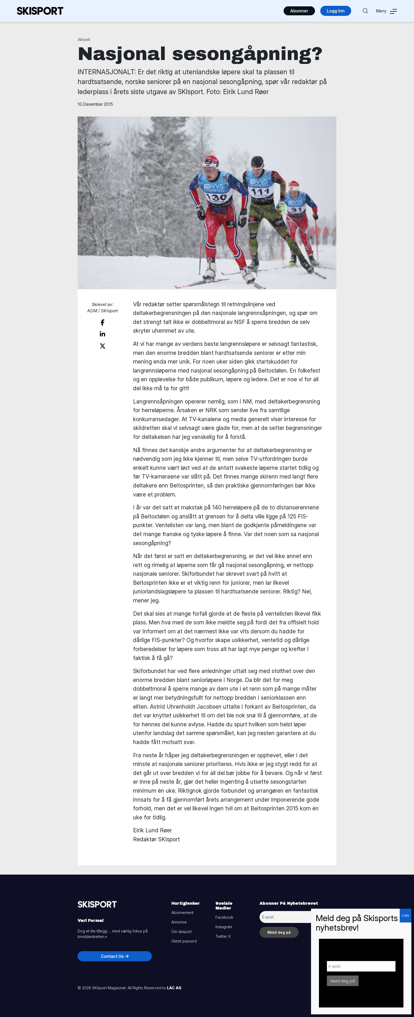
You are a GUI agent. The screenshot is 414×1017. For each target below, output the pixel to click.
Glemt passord (184, 941)
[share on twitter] (103, 346)
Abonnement (182, 912)
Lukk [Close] (405, 915)
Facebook (224, 917)
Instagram (223, 927)
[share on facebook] (102, 322)
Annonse (179, 922)
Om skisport (181, 931)
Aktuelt (84, 39)
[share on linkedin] (102, 334)
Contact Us (115, 956)
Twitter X (222, 936)
